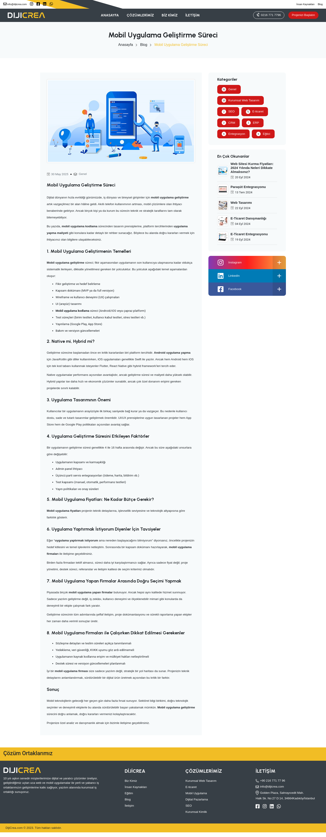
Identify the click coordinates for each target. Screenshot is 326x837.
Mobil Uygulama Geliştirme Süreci (181, 45)
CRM (228, 123)
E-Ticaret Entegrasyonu (249, 234)
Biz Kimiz (131, 780)
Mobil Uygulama (196, 793)
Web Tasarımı (241, 202)
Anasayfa (125, 45)
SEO (228, 112)
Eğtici (263, 134)
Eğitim (129, 793)
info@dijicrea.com (15, 4)
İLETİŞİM (192, 15)
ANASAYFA (110, 15)
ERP (252, 123)
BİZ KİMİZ (170, 15)
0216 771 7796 (268, 14)
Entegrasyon (233, 134)
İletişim (129, 805)
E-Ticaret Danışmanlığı (248, 218)
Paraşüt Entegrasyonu (248, 187)
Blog (320, 4)
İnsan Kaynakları (306, 4)
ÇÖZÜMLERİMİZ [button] (140, 15)
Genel (83, 174)
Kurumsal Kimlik (196, 811)
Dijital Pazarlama (196, 799)
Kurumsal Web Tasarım (240, 100)
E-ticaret (255, 112)
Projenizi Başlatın (303, 15)
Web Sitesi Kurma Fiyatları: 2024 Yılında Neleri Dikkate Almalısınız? (252, 168)
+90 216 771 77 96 (270, 780)
